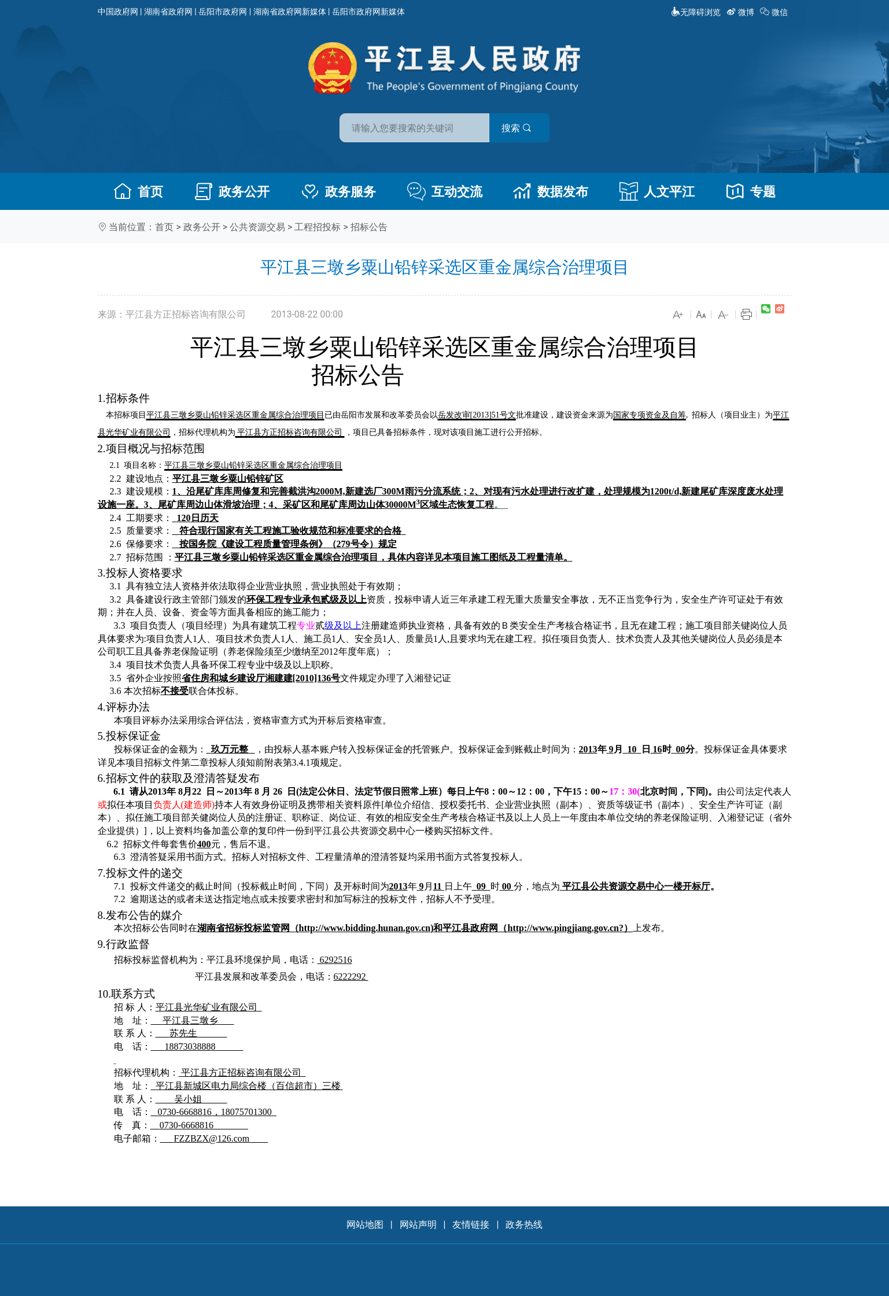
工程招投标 (317, 226)
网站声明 (418, 1224)
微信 (775, 12)
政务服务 (338, 191)
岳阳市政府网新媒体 (368, 11)
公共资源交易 (257, 226)
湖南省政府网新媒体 (289, 11)
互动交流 (444, 191)
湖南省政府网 (168, 11)
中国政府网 (118, 11)
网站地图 (364, 1224)
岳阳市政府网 (222, 11)
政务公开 (232, 191)
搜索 (527, 126)
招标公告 (369, 226)
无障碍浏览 (696, 12)
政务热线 (524, 1224)
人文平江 (657, 191)
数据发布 (550, 191)
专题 (751, 191)
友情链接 (470, 1224)
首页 (138, 191)
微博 (741, 12)
